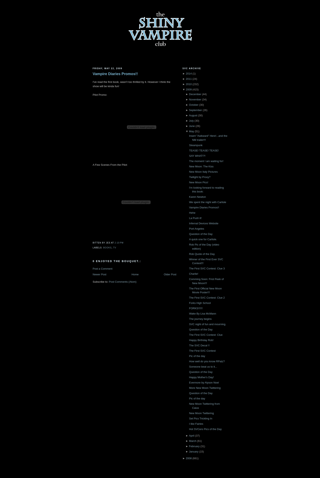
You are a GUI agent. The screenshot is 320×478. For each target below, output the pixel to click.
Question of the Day (200, 234)
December (195, 94)
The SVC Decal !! (199, 345)
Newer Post (99, 274)
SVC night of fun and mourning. (207, 324)
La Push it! (195, 218)
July (191, 120)
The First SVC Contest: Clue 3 (207, 268)
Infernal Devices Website (203, 223)
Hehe (192, 212)
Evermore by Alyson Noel (204, 382)
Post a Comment (102, 268)
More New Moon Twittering (204, 387)
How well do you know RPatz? (207, 361)
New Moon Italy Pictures (203, 171)
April (191, 435)
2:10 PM (119, 243)
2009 (189, 89)
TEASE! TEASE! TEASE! (204, 150)
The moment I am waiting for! (206, 161)
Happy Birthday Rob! (201, 340)
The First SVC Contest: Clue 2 (207, 297)
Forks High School (200, 303)
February (194, 446)
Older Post (170, 274)
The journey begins (200, 318)
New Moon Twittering (201, 413)
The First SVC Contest (202, 350)
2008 (189, 458)
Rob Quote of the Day (202, 254)
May (191, 131)
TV (114, 248)
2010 (189, 84)
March (192, 440)
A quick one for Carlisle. (203, 239)
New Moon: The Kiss (201, 166)
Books (107, 248)
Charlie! (193, 273)
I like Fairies (196, 423)
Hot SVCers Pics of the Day (205, 429)
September (195, 110)
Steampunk (195, 145)
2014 (189, 73)
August (193, 115)
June (192, 126)
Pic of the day (197, 356)
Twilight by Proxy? (199, 177)
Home (135, 274)
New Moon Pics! (198, 182)
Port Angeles (196, 228)
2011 (189, 78)
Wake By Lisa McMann (202, 313)
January (193, 451)
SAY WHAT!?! (197, 155)
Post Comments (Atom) (123, 281)
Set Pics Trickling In (200, 418)
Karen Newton (197, 196)
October (193, 104)
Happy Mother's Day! (201, 377)
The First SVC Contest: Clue (205, 334)
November (195, 99)
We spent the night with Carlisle (207, 202)
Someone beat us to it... (203, 366)
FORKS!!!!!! (195, 308)
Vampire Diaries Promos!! (115, 74)
